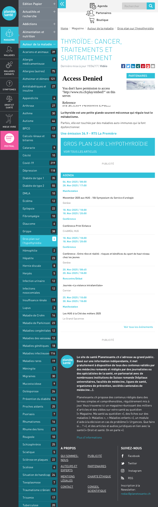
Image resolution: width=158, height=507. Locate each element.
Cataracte (29, 147)
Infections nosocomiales (31, 290)
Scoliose (28, 467)
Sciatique (29, 452)
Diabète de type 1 (33, 178)
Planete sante (9, 13)
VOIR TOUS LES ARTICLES (80, 151)
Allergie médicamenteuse (33, 61)
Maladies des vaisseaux (37, 338)
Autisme (28, 120)
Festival (9, 146)
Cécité (27, 155)
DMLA (26, 193)
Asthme (28, 113)
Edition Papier (32, 4)
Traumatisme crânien (36, 490)
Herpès (27, 273)
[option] (141, 85)
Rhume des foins (33, 429)
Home (64, 28)
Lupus (27, 307)
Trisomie (28, 497)
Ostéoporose (30, 391)
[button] (123, 66)
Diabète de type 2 (33, 185)
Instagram (131, 470)
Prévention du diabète (36, 399)
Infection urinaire (34, 281)
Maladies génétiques (36, 345)
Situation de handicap (36, 474)
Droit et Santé (9, 106)
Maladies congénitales (37, 330)
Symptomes (9, 89)
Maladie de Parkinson (36, 323)
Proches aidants (33, 406)
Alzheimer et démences (37, 78)
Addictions (30, 24)
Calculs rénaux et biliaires (34, 138)
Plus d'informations (89, 437)
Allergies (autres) (34, 71)
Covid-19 (28, 163)
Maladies (9, 55)
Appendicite (30, 98)
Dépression (30, 170)
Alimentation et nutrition (33, 34)
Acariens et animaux (36, 52)
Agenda (102, 6)
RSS (127, 478)
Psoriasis (29, 414)
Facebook (130, 456)
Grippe (27, 231)
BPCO (26, 128)
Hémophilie (30, 250)
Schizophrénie (32, 444)
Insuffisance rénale (35, 300)
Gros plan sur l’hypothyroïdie (32, 241)
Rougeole (28, 436)
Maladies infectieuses (36, 353)
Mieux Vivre (9, 126)
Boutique (102, 20)
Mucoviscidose (32, 383)
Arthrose (28, 105)
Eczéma (27, 201)
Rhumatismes (31, 421)
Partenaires (103, 13)
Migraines (29, 376)
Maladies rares (32, 361)
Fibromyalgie (31, 216)
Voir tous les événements (138, 326)
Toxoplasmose (32, 482)
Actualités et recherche (31, 14)
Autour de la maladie (37, 44)
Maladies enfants (9, 72)
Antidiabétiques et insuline (34, 88)
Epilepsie (28, 208)
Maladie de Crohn (34, 315)
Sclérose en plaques (35, 459)
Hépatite (28, 258)
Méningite (29, 368)
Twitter (129, 463)
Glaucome (29, 223)
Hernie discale (32, 265)
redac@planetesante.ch (136, 493)
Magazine (9, 39)
